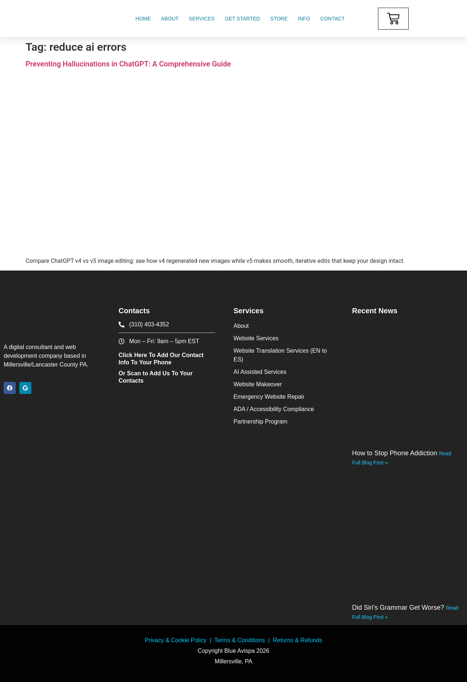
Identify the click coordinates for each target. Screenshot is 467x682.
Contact (332, 19)
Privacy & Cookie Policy (176, 640)
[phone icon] (167, 324)
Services (202, 19)
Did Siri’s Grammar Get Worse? (399, 607)
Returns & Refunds (297, 640)
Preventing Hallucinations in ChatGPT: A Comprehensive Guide (128, 64)
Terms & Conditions (239, 640)
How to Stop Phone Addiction (395, 453)
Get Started (242, 19)
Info (304, 19)
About (169, 19)
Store (279, 19)
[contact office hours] (167, 341)
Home (143, 19)
